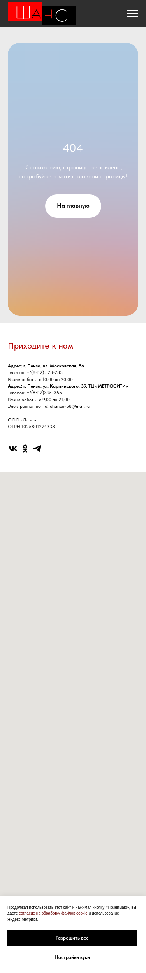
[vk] (13, 448)
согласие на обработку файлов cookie (53, 913)
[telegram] (37, 448)
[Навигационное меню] (132, 14)
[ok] (25, 448)
